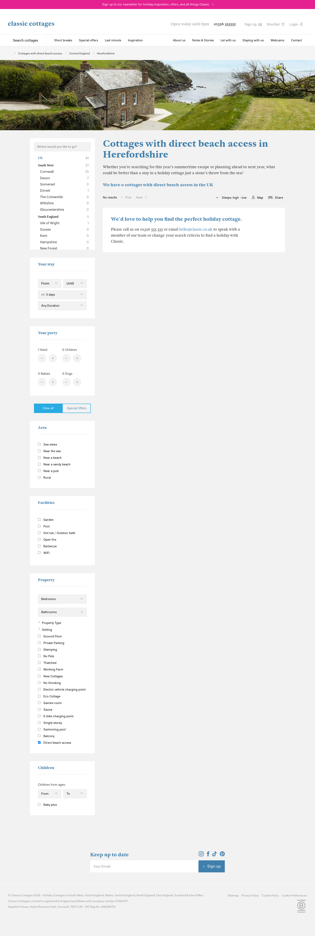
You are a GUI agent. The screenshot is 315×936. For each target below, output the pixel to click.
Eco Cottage (49, 696)
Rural (44, 477)
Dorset (64, 190)
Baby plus (47, 805)
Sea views (47, 444)
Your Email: (102, 866)
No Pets (46, 656)
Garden (46, 520)
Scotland (180, 895)
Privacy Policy (250, 895)
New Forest (64, 248)
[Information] (67, 675)
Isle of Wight (64, 223)
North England (146, 895)
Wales (109, 895)
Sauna (45, 709)
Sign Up (253, 24)
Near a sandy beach (54, 464)
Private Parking (51, 643)
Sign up (214, 866)
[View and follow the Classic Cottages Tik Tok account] (214, 855)
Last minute (113, 40)
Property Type (51, 623)
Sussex (64, 229)
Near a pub (48, 471)
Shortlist (276, 24)
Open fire (47, 539)
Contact (296, 40)
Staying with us (253, 40)
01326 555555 (225, 24)
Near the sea (49, 451)
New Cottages (53, 676)
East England (164, 895)
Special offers (88, 40)
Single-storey (50, 723)
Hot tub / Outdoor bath (56, 533)
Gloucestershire (64, 209)
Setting (47, 630)
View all (48, 408)
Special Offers (76, 408)
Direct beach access (54, 743)
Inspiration (135, 40)
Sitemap (233, 895)
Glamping (47, 649)
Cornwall (64, 171)
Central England (125, 895)
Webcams (277, 40)
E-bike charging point (56, 716)
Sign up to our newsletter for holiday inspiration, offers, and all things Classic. (156, 4)
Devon (64, 178)
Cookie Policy (270, 895)
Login (296, 24)
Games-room (50, 703)
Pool (44, 526)
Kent (64, 235)
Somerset (64, 184)
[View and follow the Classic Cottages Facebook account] (208, 855)
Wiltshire (64, 203)
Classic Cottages (22, 895)
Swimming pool (52, 729)
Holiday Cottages (54, 895)
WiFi (44, 553)
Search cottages (25, 40)
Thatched (47, 663)
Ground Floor (50, 636)
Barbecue (47, 546)
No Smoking (49, 683)
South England (63, 216)
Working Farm (50, 669)
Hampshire (64, 242)
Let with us (228, 40)
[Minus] (42, 358)
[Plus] (53, 358)
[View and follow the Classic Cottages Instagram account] (201, 855)
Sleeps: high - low (234, 197)
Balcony (46, 736)
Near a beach (50, 458)
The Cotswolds (64, 196)
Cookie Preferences (294, 895)
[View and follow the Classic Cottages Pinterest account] (222, 855)
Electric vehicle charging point (62, 689)
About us (179, 40)
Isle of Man (196, 895)
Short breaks (63, 40)
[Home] (9, 53)
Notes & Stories (203, 40)
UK (63, 158)
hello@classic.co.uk (195, 229)
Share (279, 197)
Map (260, 197)
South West (63, 165)
